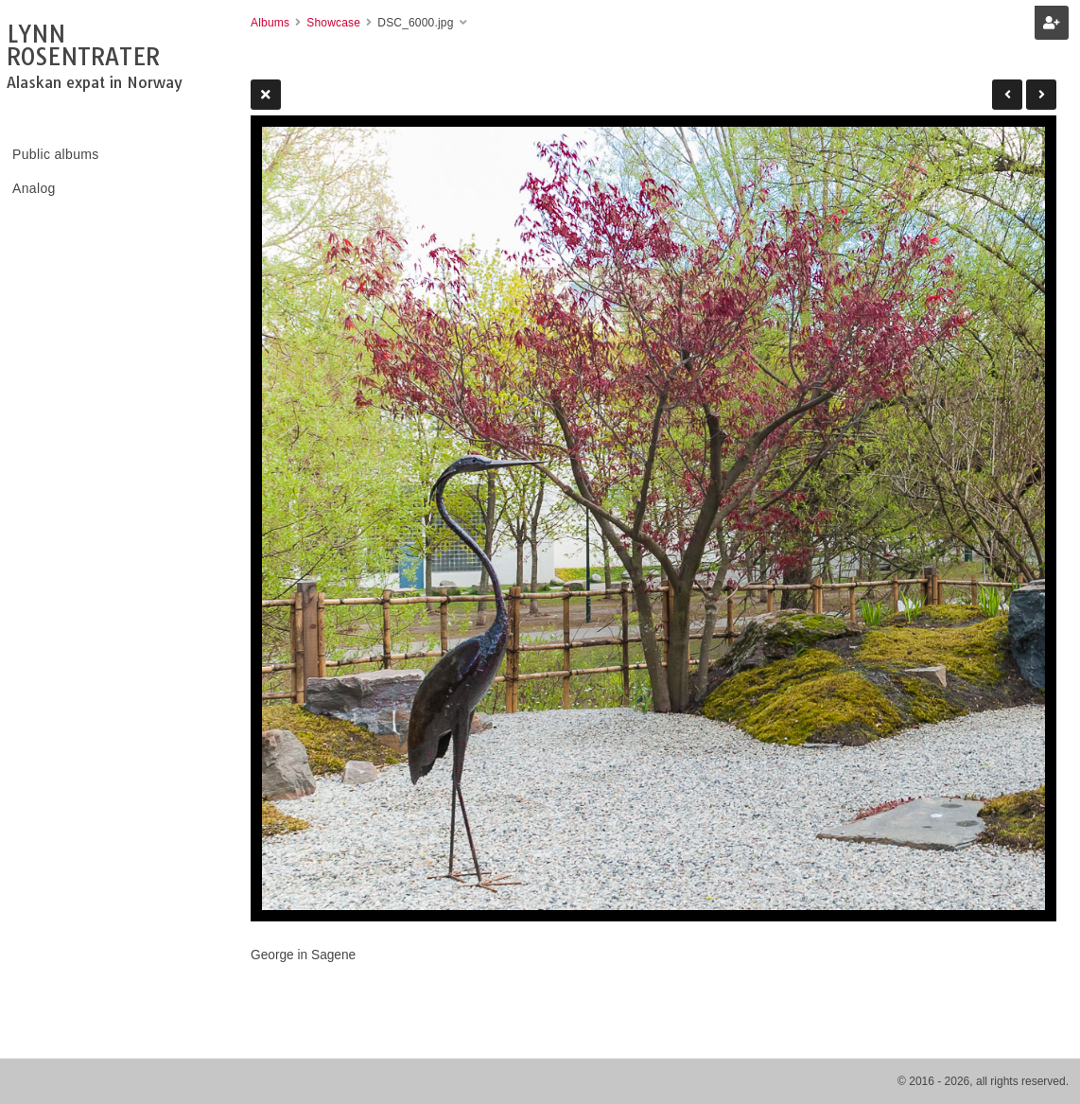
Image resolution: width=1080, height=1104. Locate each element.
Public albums (55, 154)
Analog (34, 188)
